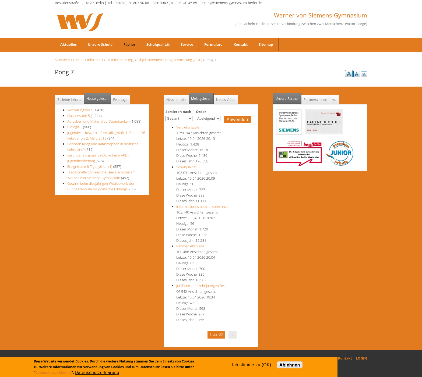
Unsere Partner (288, 97)
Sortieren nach (178, 111)
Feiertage (120, 99)
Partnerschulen (315, 99)
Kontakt (241, 44)
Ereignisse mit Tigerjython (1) (89, 166)
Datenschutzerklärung (53, 372)
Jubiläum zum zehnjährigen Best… (202, 285)
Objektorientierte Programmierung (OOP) (170, 59)
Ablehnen (289, 365)
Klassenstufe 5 (78, 115)
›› (233, 334)
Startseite (62, 59)
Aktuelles (68, 44)
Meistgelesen (201, 98)
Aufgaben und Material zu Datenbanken (98, 121)
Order (201, 111)
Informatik (95, 59)
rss (334, 99)
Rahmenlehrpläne (190, 246)
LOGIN (361, 358)
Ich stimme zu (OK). (252, 364)
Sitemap (266, 44)
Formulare (213, 44)
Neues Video (225, 99)
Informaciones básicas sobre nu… (202, 206)
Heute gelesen (97, 98)
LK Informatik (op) (120, 59)
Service (187, 44)
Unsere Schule (100, 44)
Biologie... (74, 127)
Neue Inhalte (176, 99)
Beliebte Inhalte (69, 99)
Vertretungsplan (80, 110)
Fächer (129, 44)
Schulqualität (158, 44)
